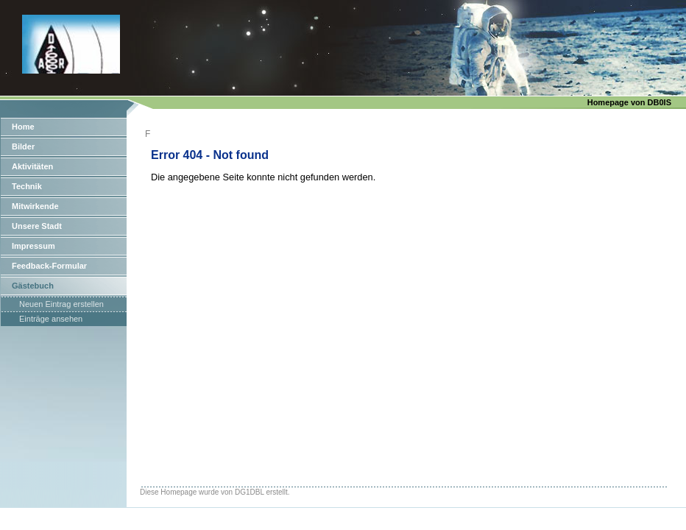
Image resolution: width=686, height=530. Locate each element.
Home (23, 126)
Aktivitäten (32, 166)
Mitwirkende (35, 206)
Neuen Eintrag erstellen (61, 304)
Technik (27, 186)
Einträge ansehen (50, 318)
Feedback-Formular (49, 265)
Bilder (23, 146)
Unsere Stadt (37, 226)
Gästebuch (33, 285)
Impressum (33, 245)
